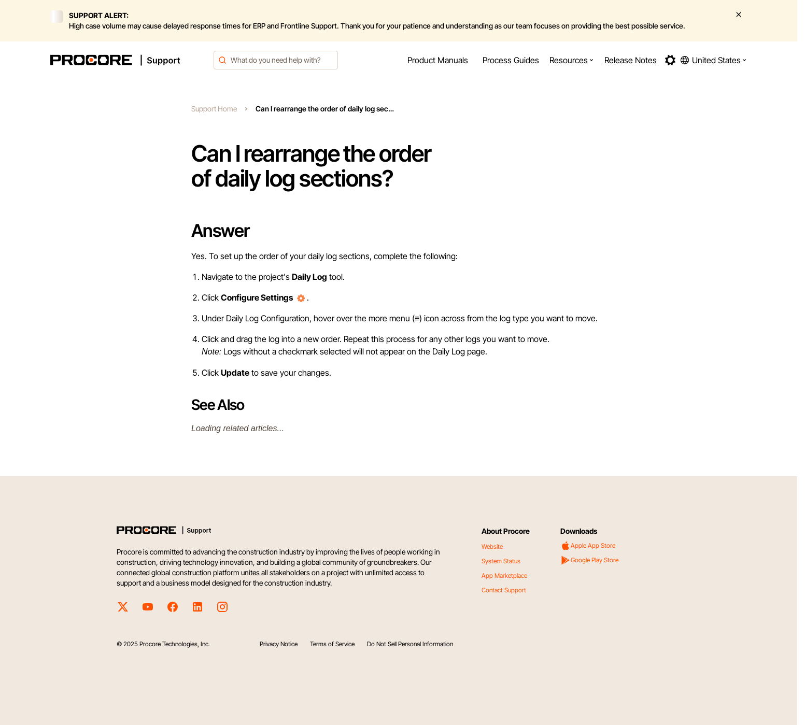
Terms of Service (332, 644)
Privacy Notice (279, 644)
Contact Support (504, 590)
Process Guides (511, 60)
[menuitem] (437, 60)
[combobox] (276, 60)
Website (492, 546)
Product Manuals (437, 60)
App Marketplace (504, 575)
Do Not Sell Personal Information (410, 644)
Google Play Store (589, 560)
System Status (501, 561)
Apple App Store (587, 546)
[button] (571, 60)
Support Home (214, 108)
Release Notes (630, 60)
